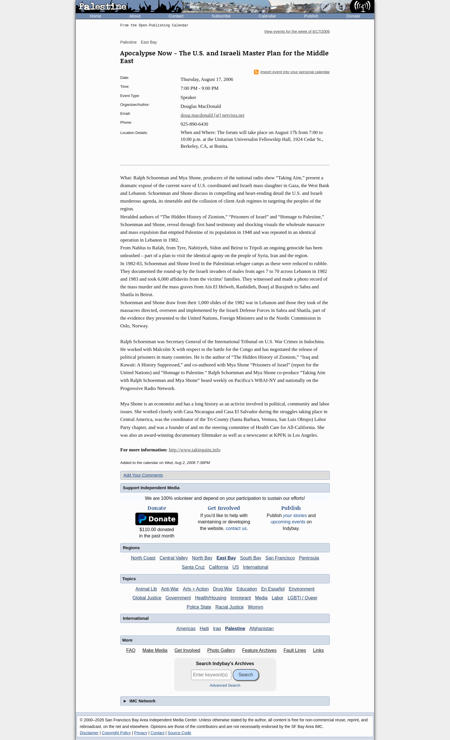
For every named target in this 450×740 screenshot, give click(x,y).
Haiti (204, 628)
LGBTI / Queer (302, 597)
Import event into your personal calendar (292, 72)
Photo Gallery (221, 650)
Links (318, 650)
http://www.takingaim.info (194, 449)
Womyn (255, 607)
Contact (175, 15)
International (255, 567)
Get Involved (187, 650)
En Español (273, 588)
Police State (199, 607)
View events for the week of (297, 31)
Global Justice (147, 597)
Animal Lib (146, 588)
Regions (131, 547)
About (135, 15)
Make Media (154, 650)
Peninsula (309, 558)
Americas (186, 628)
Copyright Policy (116, 733)
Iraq (217, 628)
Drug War (222, 588)
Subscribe (221, 15)
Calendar (267, 15)
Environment (302, 588)
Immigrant (240, 597)
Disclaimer (89, 733)
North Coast (143, 558)
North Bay (202, 558)
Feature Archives (259, 650)
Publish (311, 15)
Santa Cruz (193, 567)
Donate (353, 15)
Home (95, 15)
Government (178, 597)
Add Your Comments (143, 475)
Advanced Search (225, 685)
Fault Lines (295, 650)
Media (261, 597)
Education (246, 588)
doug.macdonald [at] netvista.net (213, 115)
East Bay (149, 42)
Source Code (179, 733)
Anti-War (170, 588)
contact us (236, 528)
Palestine (128, 42)
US (235, 567)
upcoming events (288, 521)
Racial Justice (229, 607)
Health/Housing (210, 597)
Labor (278, 597)
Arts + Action (196, 588)
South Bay (250, 558)
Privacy (140, 733)
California (218, 567)
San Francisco (280, 558)
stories (295, 515)
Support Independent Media (151, 487)
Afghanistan (261, 628)
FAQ (130, 650)
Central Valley (174, 558)
